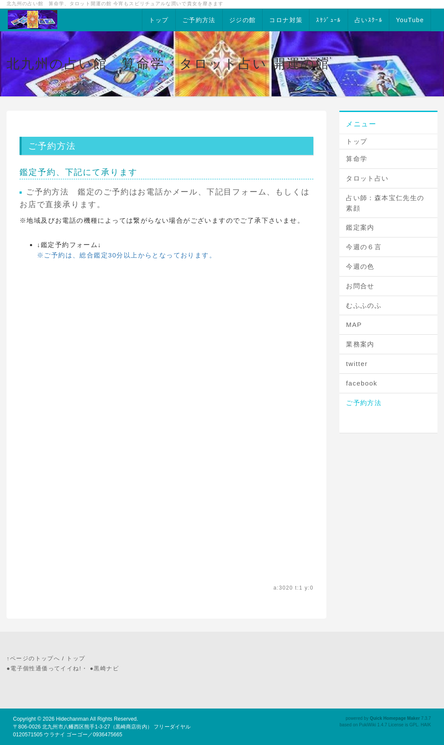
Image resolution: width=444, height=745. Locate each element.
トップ (159, 19)
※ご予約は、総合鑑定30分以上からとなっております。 (126, 255)
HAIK (426, 724)
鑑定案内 (360, 227)
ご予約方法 (199, 19)
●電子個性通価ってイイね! (44, 668)
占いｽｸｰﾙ (368, 19)
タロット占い (367, 178)
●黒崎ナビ (104, 668)
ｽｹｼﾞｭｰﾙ (328, 19)
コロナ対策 (286, 19)
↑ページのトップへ (33, 658)
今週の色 (360, 266)
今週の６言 (364, 247)
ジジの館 (242, 19)
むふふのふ (364, 305)
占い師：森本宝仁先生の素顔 (385, 203)
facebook (361, 383)
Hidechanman (72, 719)
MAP (354, 324)
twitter (357, 363)
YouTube (410, 19)
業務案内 (360, 344)
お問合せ (360, 286)
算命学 (356, 158)
